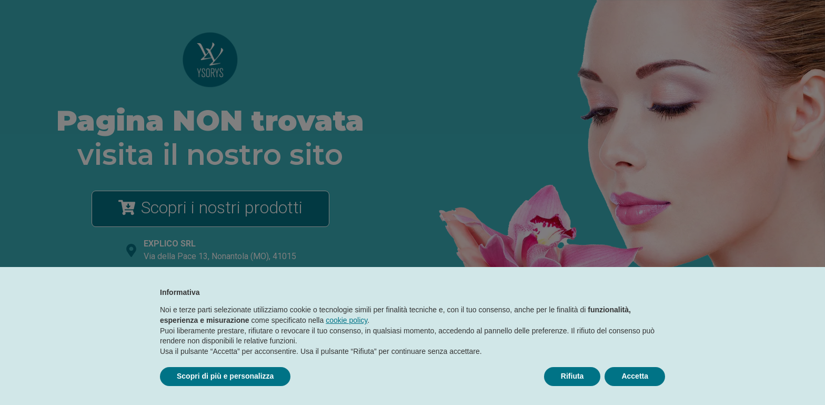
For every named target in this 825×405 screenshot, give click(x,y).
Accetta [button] (634, 376)
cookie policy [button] (346, 320)
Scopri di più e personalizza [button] (225, 376)
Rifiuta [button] (572, 376)
